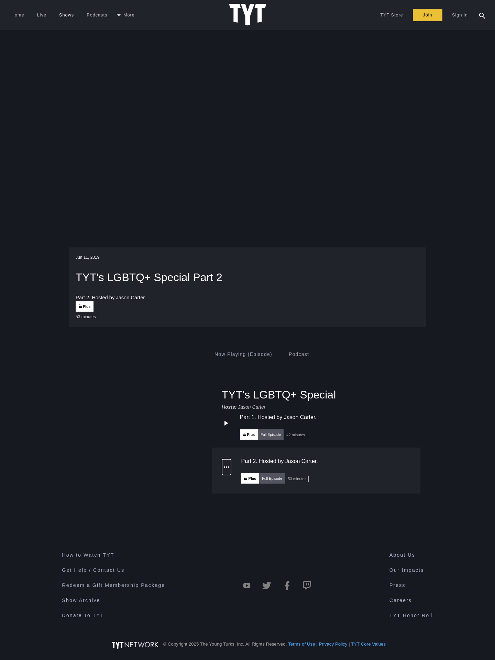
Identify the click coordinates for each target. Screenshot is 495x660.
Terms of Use (301, 644)
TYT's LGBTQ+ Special (279, 394)
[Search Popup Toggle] (482, 15)
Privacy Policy (333, 644)
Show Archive (81, 600)
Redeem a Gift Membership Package (113, 585)
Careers (400, 600)
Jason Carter (251, 407)
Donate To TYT (83, 615)
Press (397, 585)
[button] (316, 427)
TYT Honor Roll (411, 615)
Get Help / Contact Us (93, 570)
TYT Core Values (368, 644)
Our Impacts (406, 570)
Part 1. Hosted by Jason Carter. (278, 417)
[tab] (243, 354)
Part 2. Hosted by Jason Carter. (279, 461)
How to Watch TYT (88, 555)
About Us (402, 555)
